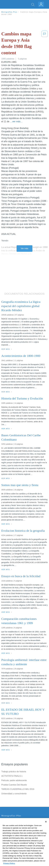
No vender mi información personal (17, 843)
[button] (44, 44)
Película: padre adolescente (14, 780)
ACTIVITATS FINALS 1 (11, 776)
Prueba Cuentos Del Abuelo (14, 785)
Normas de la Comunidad (13, 836)
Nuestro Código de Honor (13, 839)
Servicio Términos (9, 825)
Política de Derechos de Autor (15, 832)
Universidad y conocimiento (14, 793)
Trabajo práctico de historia (13, 771)
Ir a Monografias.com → (13, 850)
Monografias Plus (9, 12)
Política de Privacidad (11, 828)
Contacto (5, 821)
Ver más (24, 248)
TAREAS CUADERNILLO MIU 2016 (17, 789)
